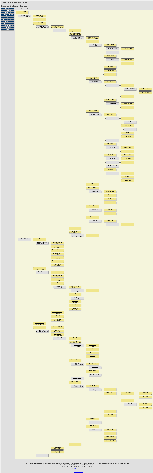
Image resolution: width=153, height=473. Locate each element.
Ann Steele (92, 348)
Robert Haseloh (127, 158)
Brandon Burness (128, 63)
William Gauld (42, 455)
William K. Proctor (92, 290)
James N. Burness (92, 77)
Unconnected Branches (7, 25)
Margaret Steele (92, 345)
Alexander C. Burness (92, 37)
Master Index (8, 10)
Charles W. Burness (92, 110)
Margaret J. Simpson (92, 385)
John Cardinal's (76, 472)
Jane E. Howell (110, 389)
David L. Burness (92, 216)
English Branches (7, 21)
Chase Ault (145, 407)
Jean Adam (77, 363)
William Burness (39, 19)
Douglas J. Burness (110, 44)
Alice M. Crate (77, 37)
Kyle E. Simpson (110, 433)
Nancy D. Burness (110, 143)
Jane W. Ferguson (77, 235)
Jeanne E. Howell (110, 392)
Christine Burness (128, 59)
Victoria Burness (110, 198)
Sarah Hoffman (127, 147)
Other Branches (7, 23)
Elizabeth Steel (57, 447)
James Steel (57, 330)
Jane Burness (40, 238)
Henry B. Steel (57, 334)
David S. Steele (74, 341)
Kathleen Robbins (95, 114)
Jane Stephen (60, 30)
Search (7, 29)
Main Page (7, 8)
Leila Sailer (94, 429)
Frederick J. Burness (92, 187)
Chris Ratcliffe (130, 128)
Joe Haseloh (112, 158)
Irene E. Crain (112, 103)
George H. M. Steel (57, 326)
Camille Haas (95, 367)
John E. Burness (110, 191)
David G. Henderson (57, 319)
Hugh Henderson (57, 264)
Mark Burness (110, 213)
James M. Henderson (57, 315)
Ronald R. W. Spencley (130, 88)
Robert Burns (77, 297)
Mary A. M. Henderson (57, 246)
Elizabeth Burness (40, 268)
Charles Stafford (127, 161)
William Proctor (59, 286)
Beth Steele (92, 356)
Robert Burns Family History (8, 15)
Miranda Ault (145, 403)
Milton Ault (130, 403)
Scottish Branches (7, 19)
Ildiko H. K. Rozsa (112, 52)
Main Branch (8, 17)
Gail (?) (112, 59)
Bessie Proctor (75, 293)
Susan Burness (110, 114)
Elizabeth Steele (74, 381)
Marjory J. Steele (92, 370)
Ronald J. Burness (110, 99)
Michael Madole (127, 180)
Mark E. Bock (128, 392)
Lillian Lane (77, 290)
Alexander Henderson (42, 242)
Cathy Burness (110, 154)
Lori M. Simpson (110, 429)
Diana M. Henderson (57, 279)
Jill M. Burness (110, 81)
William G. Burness (92, 205)
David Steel (57, 451)
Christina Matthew (60, 337)
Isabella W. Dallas (24, 15)
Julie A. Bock (128, 400)
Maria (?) (130, 121)
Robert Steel (42, 330)
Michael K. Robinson (112, 165)
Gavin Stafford (112, 161)
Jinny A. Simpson (110, 440)
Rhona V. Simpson (110, 436)
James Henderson (42, 271)
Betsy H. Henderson (57, 282)
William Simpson (77, 385)
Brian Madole (113, 172)
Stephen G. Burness (92, 235)
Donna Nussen (95, 209)
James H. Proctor (75, 286)
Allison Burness (110, 209)
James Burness (22, 11)
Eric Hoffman (112, 147)
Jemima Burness (39, 326)
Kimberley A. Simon (127, 84)
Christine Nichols (95, 422)
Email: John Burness (77, 468)
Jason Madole (128, 172)
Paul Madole (127, 176)
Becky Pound (128, 125)
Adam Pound (128, 136)
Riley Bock (145, 392)
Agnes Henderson (57, 253)
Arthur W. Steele (75, 359)
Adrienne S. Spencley (145, 88)
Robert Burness (39, 22)
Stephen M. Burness (110, 73)
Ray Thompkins (112, 139)
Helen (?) (95, 220)
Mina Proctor (75, 301)
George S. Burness (127, 48)
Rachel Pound (128, 132)
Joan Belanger (95, 44)
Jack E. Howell (110, 411)
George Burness (75, 231)
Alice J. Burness (92, 183)
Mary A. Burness (42, 26)
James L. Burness (128, 103)
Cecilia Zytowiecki (77, 378)
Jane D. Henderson (57, 257)
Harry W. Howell (94, 389)
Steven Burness (127, 154)
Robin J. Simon (127, 95)
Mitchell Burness (39, 15)
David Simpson (92, 418)
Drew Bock (145, 396)
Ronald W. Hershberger (95, 374)
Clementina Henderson (57, 260)
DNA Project (7, 27)
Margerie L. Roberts (112, 48)
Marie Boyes (95, 191)
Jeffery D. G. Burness (127, 106)
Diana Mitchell (24, 238)
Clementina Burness (39, 323)
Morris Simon (113, 84)
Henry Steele (75, 444)
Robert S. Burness (92, 41)
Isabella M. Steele (75, 337)
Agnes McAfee (77, 345)
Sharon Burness (110, 202)
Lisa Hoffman (128, 150)
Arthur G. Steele (92, 363)
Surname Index (7, 12)
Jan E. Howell (110, 414)
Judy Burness (110, 169)
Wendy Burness (110, 220)
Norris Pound (112, 117)
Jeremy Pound (127, 117)
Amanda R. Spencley (145, 92)
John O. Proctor (74, 308)
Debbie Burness (110, 70)
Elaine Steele (92, 352)
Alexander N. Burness (75, 33)
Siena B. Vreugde (128, 224)
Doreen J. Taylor (95, 81)
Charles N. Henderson (57, 312)
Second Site (81, 472)
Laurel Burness (110, 66)
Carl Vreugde (112, 224)
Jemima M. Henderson (57, 249)
